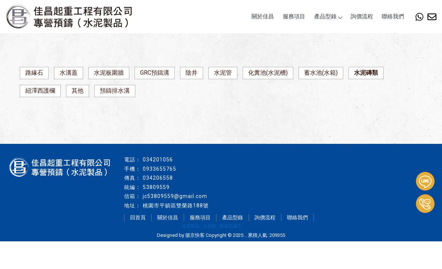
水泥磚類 (366, 72)
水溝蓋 (69, 72)
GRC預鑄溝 (154, 72)
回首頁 (138, 217)
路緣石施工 (231, 226)
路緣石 (34, 72)
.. (245, 235)
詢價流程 (362, 16)
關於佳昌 (263, 16)
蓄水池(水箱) (321, 72)
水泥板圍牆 (109, 72)
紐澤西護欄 (40, 90)
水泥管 (223, 72)
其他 (77, 90)
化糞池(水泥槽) (268, 72)
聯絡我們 (393, 16)
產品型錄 (328, 16)
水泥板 (209, 226)
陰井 (192, 72)
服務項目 (294, 16)
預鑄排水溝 (115, 90)
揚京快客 (195, 235)
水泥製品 (190, 226)
